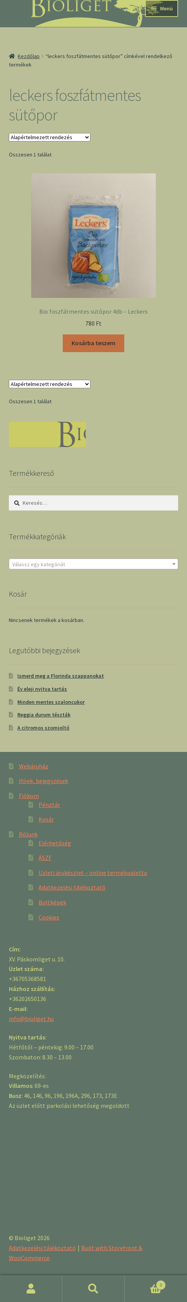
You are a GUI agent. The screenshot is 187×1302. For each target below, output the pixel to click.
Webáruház (33, 766)
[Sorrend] (49, 137)
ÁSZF (45, 857)
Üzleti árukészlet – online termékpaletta (92, 872)
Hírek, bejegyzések (43, 781)
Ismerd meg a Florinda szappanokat (60, 675)
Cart (145, 1283)
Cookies (48, 917)
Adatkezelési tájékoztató (71, 887)
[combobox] (94, 564)
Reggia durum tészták (43, 714)
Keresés (93, 1289)
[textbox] (93, 564)
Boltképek (52, 902)
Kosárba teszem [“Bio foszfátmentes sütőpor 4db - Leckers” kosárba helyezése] (93, 343)
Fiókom (29, 796)
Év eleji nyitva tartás (42, 688)
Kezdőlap (29, 56)
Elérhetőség (54, 843)
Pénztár (49, 804)
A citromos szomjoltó (43, 727)
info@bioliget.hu (31, 1019)
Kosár (46, 819)
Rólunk (28, 834)
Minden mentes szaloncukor (51, 701)
